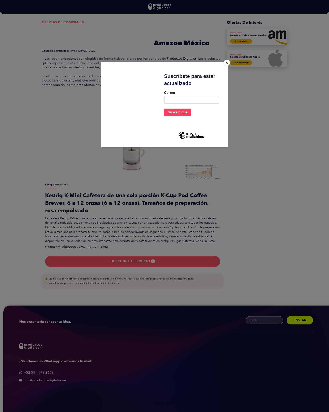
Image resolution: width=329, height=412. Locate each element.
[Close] (227, 63)
